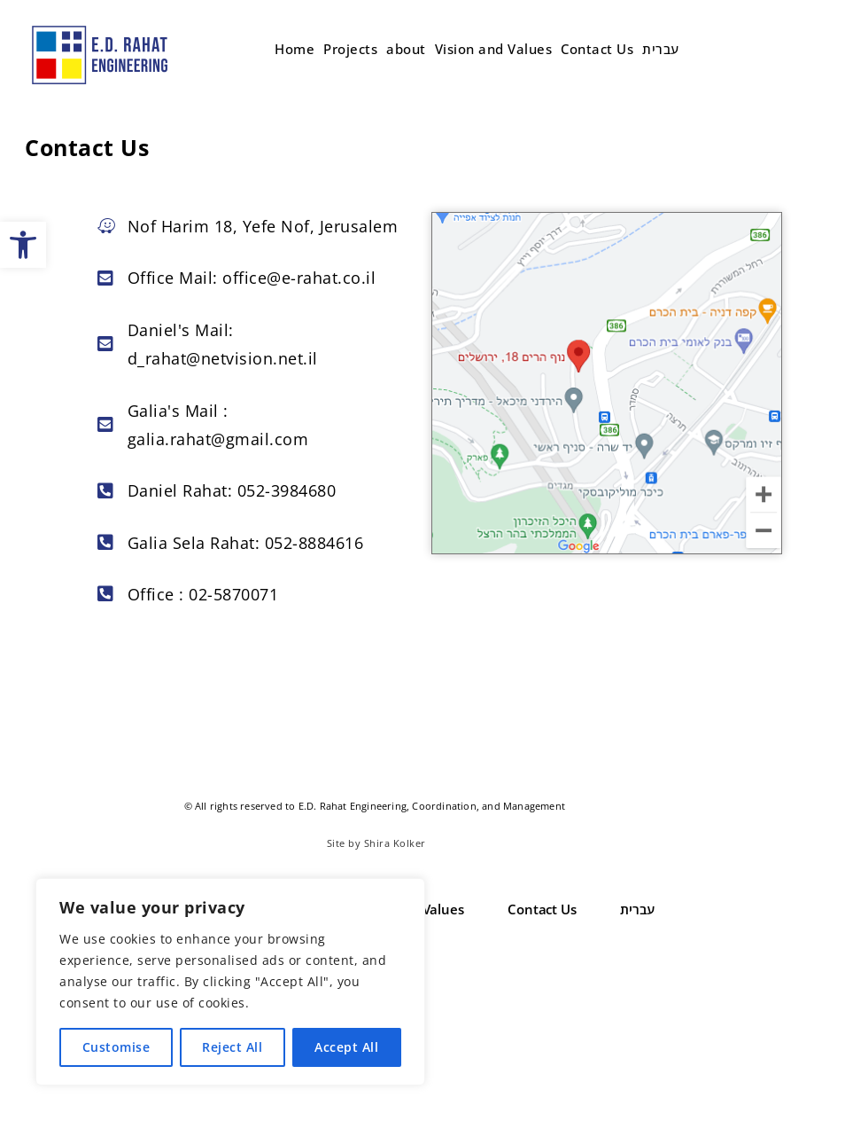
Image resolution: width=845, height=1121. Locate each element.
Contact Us (597, 49)
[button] (23, 245)
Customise (116, 1047)
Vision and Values (494, 49)
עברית (660, 49)
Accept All (346, 1047)
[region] (230, 982)
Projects (350, 49)
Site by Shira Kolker (376, 843)
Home (294, 49)
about (406, 49)
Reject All (232, 1047)
